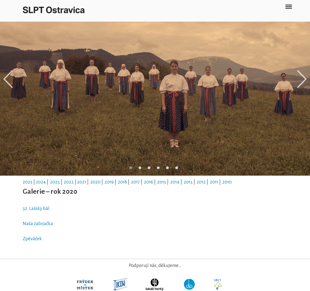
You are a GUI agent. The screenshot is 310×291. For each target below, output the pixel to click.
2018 (122, 182)
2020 (95, 182)
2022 (69, 182)
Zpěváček (32, 238)
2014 (175, 182)
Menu (288, 4)
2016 (148, 182)
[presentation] (8, 79)
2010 (227, 182)
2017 (135, 182)
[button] (130, 168)
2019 (109, 182)
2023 (55, 182)
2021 (81, 182)
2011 (214, 182)
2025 (27, 182)
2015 (161, 182)
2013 (188, 182)
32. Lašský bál (36, 208)
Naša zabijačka (38, 223)
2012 (201, 182)
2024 (41, 182)
